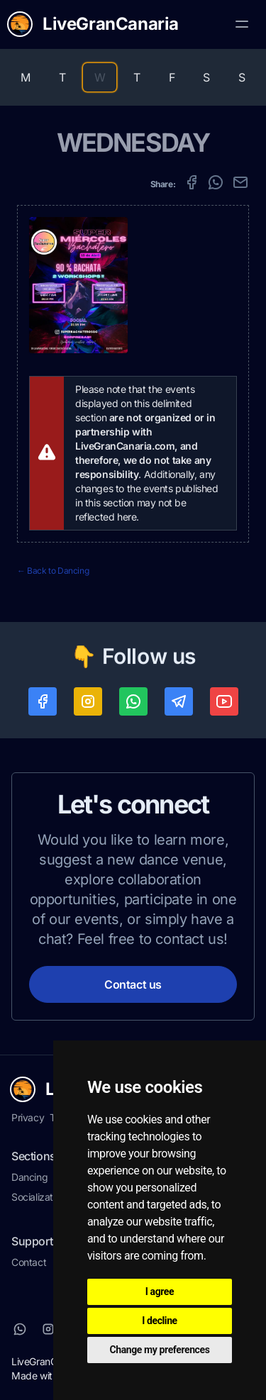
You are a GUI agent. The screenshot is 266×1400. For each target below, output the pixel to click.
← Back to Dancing (53, 570)
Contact (28, 1262)
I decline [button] (159, 1320)
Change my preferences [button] (160, 1349)
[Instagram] (48, 1329)
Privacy (27, 1117)
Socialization (38, 1197)
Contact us (133, 984)
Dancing (29, 1177)
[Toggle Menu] (241, 24)
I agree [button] (159, 1291)
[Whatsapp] (20, 1329)
